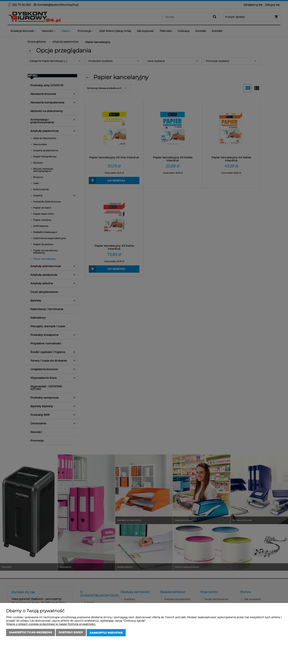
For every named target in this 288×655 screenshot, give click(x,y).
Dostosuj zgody (71, 633)
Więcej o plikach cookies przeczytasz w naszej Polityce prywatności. (51, 624)
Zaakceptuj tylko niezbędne (30, 633)
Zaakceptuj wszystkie (106, 633)
